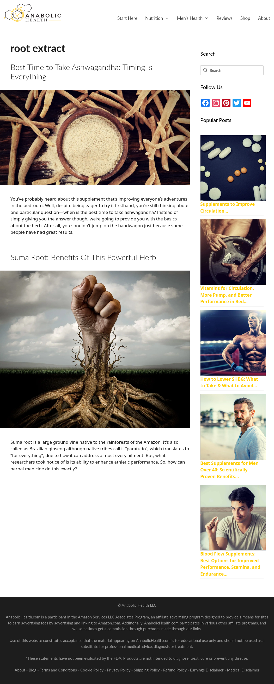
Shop (245, 18)
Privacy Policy (119, 670)
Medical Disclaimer (243, 670)
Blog (32, 670)
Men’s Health (195, 18)
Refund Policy (175, 670)
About (264, 18)
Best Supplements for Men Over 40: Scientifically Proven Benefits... (229, 470)
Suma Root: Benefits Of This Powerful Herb (83, 257)
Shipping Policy (147, 670)
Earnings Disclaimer (206, 670)
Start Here (127, 18)
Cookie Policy (92, 670)
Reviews (225, 18)
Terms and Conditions (59, 670)
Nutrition (159, 18)
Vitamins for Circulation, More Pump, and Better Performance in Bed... (227, 295)
